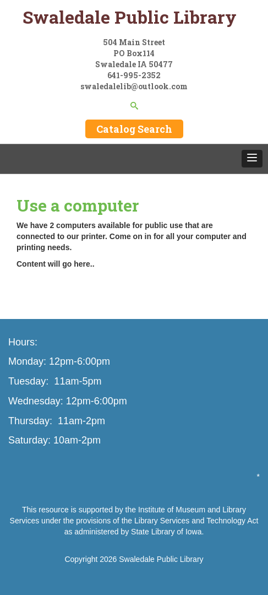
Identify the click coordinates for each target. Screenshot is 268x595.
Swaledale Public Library (161, 559)
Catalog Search (134, 129)
